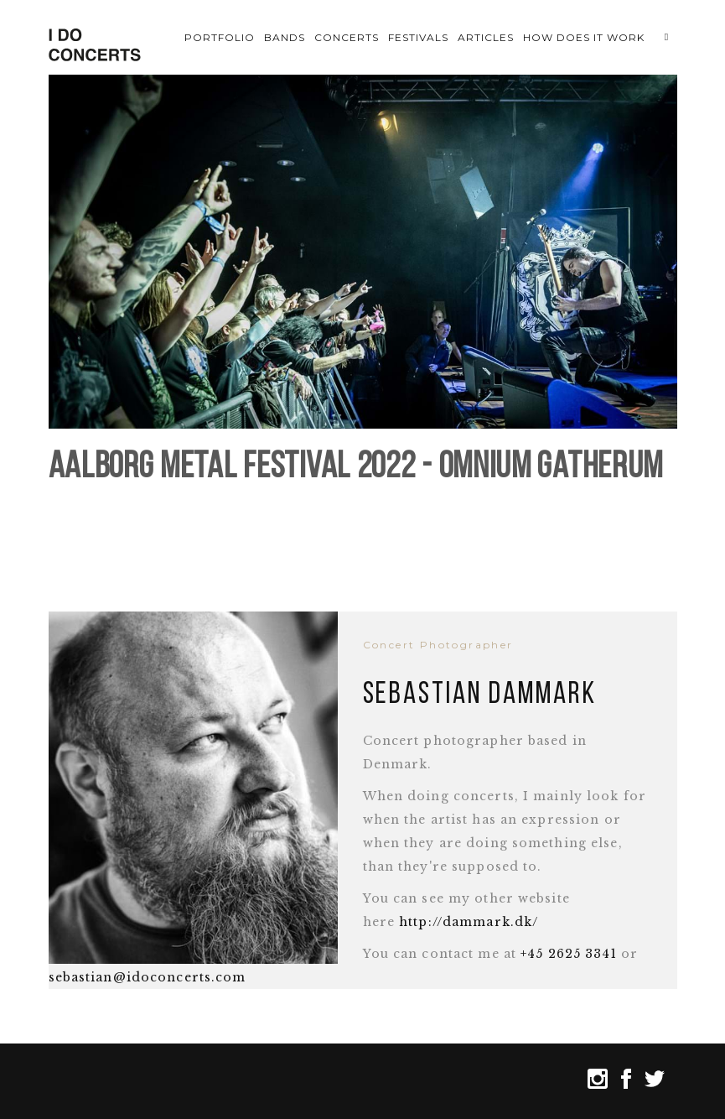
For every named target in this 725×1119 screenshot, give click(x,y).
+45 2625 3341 (568, 953)
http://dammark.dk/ (468, 921)
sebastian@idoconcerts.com (147, 977)
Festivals (418, 37)
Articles (486, 37)
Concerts (346, 37)
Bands (284, 37)
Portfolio (219, 37)
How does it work (583, 37)
